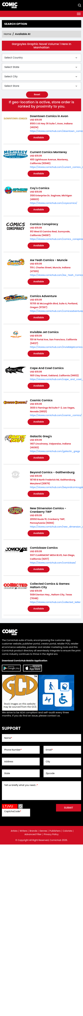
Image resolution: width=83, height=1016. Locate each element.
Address (8, 761)
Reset (37, 94)
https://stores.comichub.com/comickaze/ (53, 562)
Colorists (67, 831)
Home (7, 34)
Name (8, 738)
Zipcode (50, 773)
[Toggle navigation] (79, 14)
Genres (43, 831)
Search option (15, 24)
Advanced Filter (33, 834)
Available (38, 137)
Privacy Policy (51, 834)
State (7, 773)
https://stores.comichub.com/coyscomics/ (53, 203)
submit (68, 807)
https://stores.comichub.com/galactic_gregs (55, 451)
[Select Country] (41, 58)
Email (49, 750)
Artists (14, 831)
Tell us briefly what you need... (21, 785)
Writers (23, 831)
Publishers (55, 831)
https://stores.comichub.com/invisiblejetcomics (56, 347)
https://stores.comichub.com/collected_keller (55, 602)
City (48, 761)
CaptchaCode (12, 811)
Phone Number (13, 750)
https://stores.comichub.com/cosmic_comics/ (56, 415)
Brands (33, 831)
